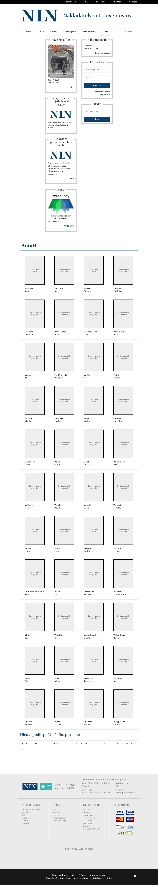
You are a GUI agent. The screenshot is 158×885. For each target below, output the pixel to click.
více (72, 87)
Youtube (133, 2)
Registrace (105, 94)
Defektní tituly (89, 32)
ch (58, 743)
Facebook (101, 2)
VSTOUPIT (69, 226)
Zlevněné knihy (59, 820)
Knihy (41, 32)
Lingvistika (88, 815)
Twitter (117, 2)
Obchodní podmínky (31, 809)
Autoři (105, 32)
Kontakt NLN (70, 2)
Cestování (87, 820)
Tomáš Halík (89, 818)
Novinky (56, 812)
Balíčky (128, 32)
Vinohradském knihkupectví (112, 779)
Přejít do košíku (102, 53)
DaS (117, 32)
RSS (86, 2)
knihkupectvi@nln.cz (125, 792)
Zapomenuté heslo (101, 92)
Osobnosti (88, 823)
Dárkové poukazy (91, 829)
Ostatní (86, 826)
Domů (29, 32)
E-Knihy (53, 32)
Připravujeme (69, 32)
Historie (86, 809)
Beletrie (86, 812)
